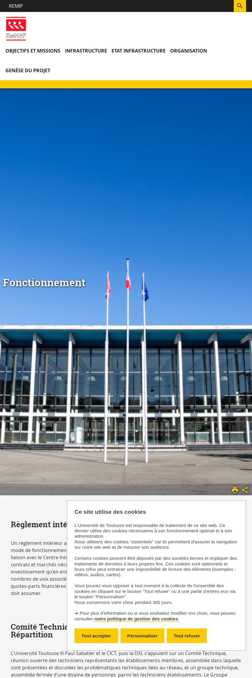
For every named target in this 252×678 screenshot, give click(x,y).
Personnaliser (142, 635)
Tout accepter (96, 635)
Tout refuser (187, 635)
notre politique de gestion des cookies (136, 618)
